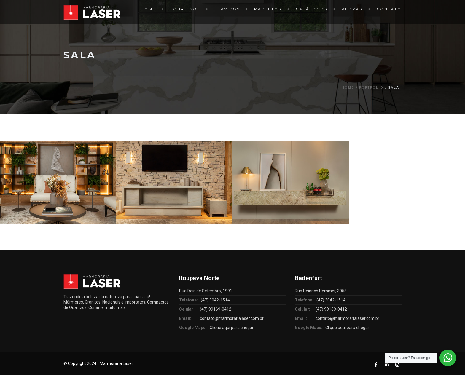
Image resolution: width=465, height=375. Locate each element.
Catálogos (311, 9)
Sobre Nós (185, 9)
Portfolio (371, 87)
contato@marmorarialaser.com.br (232, 318)
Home (148, 9)
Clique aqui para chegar (232, 327)
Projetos (267, 9)
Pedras (352, 9)
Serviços (227, 9)
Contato (389, 9)
